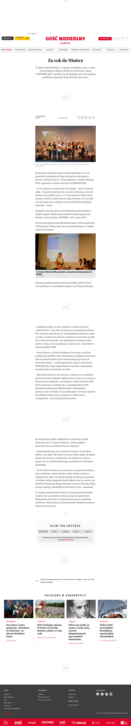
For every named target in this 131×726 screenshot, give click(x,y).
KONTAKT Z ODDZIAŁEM (80, 49)
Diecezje (110, 49)
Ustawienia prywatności (44, 699)
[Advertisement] (65, 17)
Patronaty (97, 49)
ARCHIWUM (63, 49)
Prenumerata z (20, 37)
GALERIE (50, 49)
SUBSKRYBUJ (105, 37)
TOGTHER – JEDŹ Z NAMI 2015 (85, 578)
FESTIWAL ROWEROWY (46, 578)
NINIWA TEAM (57, 578)
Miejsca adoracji (35, 49)
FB (83, 116)
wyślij (94, 116)
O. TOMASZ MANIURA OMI (69, 578)
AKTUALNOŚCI (20, 49)
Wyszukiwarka (127, 37)
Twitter (86, 116)
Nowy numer (7, 49)
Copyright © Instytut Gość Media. (104, 712)
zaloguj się (118, 37)
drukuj (90, 116)
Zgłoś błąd (8, 712)
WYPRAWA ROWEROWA (46, 581)
